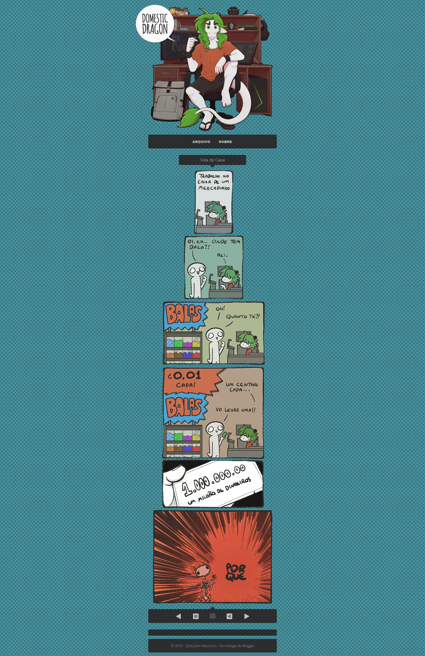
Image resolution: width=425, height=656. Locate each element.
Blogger (249, 645)
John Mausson (205, 645)
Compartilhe (229, 616)
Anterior (179, 616)
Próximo (246, 616)
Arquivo (196, 616)
